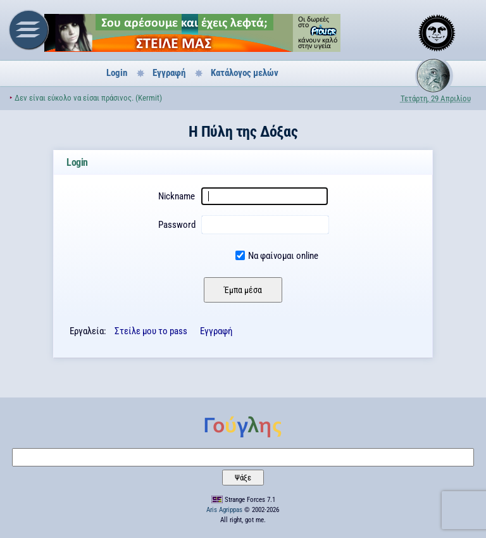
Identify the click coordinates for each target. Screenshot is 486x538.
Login (116, 72)
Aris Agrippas (224, 510)
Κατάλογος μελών (244, 72)
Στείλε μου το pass (151, 331)
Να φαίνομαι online (283, 255)
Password (177, 224)
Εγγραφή (169, 72)
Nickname (176, 196)
